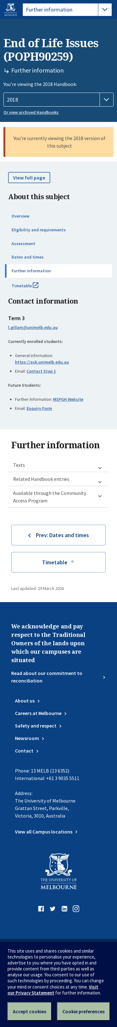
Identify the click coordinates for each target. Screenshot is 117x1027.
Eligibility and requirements (39, 230)
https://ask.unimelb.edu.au (42, 362)
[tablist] (67, 9)
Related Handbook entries (41, 479)
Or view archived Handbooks (31, 112)
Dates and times (28, 257)
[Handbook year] (58, 100)
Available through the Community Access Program (49, 497)
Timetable (32, 288)
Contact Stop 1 (41, 371)
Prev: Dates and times (62, 535)
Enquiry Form (39, 408)
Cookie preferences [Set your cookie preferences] (83, 1011)
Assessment (23, 243)
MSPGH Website (68, 399)
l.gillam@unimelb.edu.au (33, 327)
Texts (19, 465)
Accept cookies (29, 1011)
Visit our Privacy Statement (52, 990)
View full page (29, 177)
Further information (31, 271)
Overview (20, 216)
